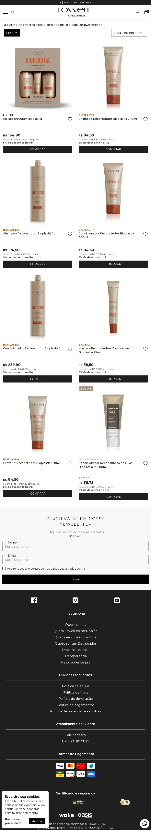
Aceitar (37, 821)
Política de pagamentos (75, 705)
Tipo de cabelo (57, 25)
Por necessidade (30, 25)
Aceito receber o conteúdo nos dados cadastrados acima (46, 568)
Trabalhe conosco (75, 650)
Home (9, 25)
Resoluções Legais (75, 662)
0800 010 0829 (75, 741)
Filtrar (12, 33)
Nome (12, 542)
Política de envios (75, 686)
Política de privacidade (13, 821)
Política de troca (75, 692)
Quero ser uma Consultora (75, 637)
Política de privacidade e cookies (75, 711)
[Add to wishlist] (70, 119)
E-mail (12, 555)
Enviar (75, 579)
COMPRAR (38, 149)
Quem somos (75, 625)
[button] (145, 12)
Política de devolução (75, 699)
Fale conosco (75, 735)
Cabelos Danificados (87, 25)
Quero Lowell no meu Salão (75, 631)
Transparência (75, 656)
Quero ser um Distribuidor (75, 643)
